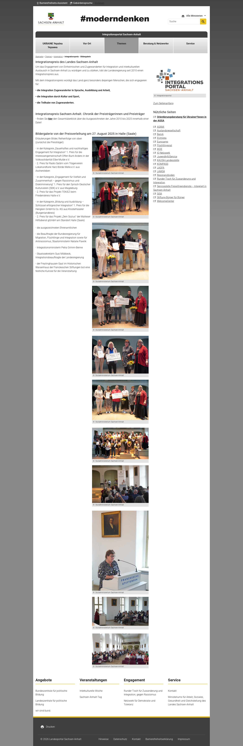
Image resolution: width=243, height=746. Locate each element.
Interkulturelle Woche (91, 690)
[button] (52, 3)
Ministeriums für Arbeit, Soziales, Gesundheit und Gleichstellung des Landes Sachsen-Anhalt (187, 701)
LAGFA (160, 167)
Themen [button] (121, 43)
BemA (160, 134)
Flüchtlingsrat (164, 145)
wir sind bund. (43, 710)
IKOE (159, 149)
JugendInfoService (167, 156)
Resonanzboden (166, 175)
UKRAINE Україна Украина (53, 45)
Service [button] (190, 43)
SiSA (159, 193)
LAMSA (161, 171)
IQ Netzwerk (163, 152)
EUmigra (161, 137)
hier (50, 118)
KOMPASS (162, 163)
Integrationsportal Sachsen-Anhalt (121, 34)
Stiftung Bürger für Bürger (171, 197)
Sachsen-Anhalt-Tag (91, 697)
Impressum (184, 739)
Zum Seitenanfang (163, 103)
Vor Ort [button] (87, 43)
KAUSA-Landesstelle (168, 160)
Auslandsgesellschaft (168, 130)
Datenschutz (120, 739)
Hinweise (103, 739)
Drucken (47, 727)
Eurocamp (162, 141)
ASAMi (160, 126)
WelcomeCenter (165, 201)
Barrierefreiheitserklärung (159, 739)
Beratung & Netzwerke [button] (156, 43)
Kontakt (172, 690)
